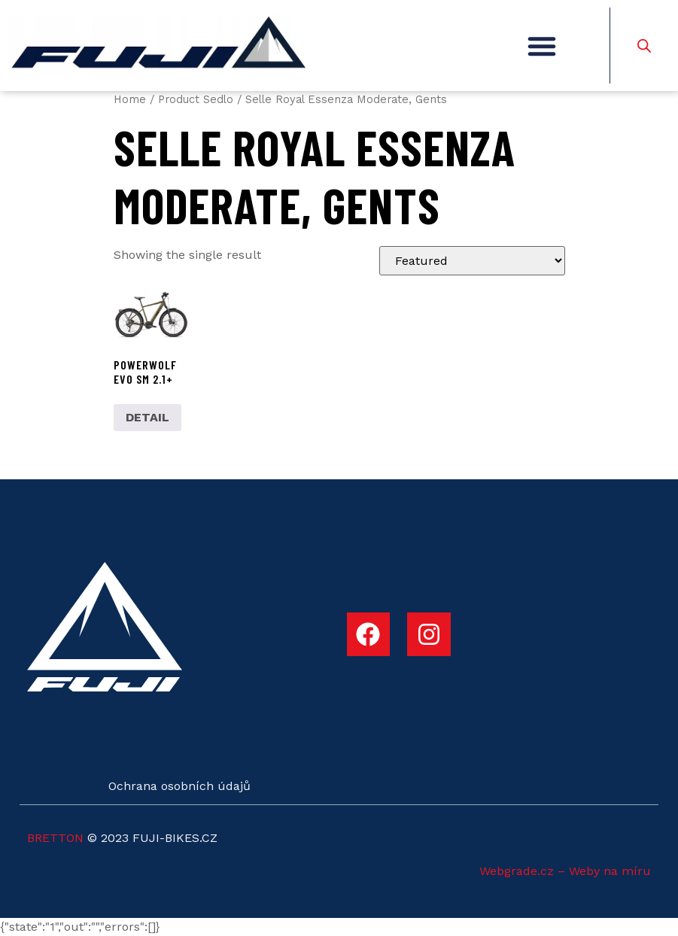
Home (130, 99)
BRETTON (55, 838)
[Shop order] (472, 260)
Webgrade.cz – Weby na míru (565, 871)
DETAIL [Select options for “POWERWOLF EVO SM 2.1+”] (147, 417)
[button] (541, 45)
